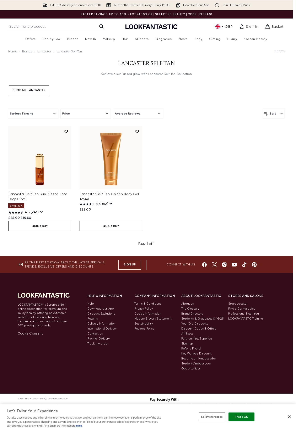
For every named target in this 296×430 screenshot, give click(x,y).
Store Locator (238, 303)
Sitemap (187, 343)
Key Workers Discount (196, 353)
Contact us (95, 333)
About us (187, 303)
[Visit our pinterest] (254, 265)
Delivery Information (101, 323)
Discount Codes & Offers (198, 328)
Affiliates (187, 333)
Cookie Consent (30, 333)
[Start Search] (101, 26)
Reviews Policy (144, 328)
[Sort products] (274, 114)
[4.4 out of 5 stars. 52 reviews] (94, 204)
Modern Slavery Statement (153, 318)
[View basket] (274, 26)
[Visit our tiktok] (244, 265)
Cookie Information (147, 313)
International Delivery (102, 328)
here (78, 425)
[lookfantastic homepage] (151, 26)
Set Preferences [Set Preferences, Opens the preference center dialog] (212, 416)
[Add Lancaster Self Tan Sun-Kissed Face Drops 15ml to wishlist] (66, 131)
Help (90, 303)
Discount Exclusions (101, 313)
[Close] (289, 416)
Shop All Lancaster (29, 90)
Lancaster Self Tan (146, 64)
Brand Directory (192, 313)
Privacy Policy (143, 308)
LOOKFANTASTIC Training (245, 318)
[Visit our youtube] (234, 265)
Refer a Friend (191, 348)
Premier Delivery (98, 338)
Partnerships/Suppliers (196, 338)
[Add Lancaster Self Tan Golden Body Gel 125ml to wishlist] (137, 131)
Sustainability (143, 323)
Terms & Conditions (148, 303)
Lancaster (44, 51)
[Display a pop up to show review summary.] (41, 212)
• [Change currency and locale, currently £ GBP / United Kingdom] (224, 26)
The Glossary (190, 308)
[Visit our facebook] (204, 265)
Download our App (100, 308)
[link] (249, 26)
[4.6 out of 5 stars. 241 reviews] (23, 212)
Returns (92, 318)
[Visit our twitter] (214, 265)
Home (12, 51)
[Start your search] (56, 26)
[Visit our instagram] (224, 265)
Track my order (97, 343)
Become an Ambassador (198, 358)
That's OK (241, 416)
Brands (27, 51)
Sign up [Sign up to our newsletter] (130, 264)
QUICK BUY (40, 226)
